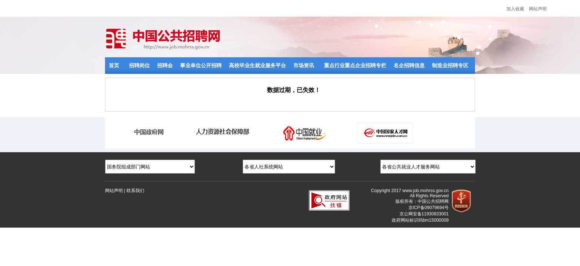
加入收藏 (515, 8)
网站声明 (538, 8)
